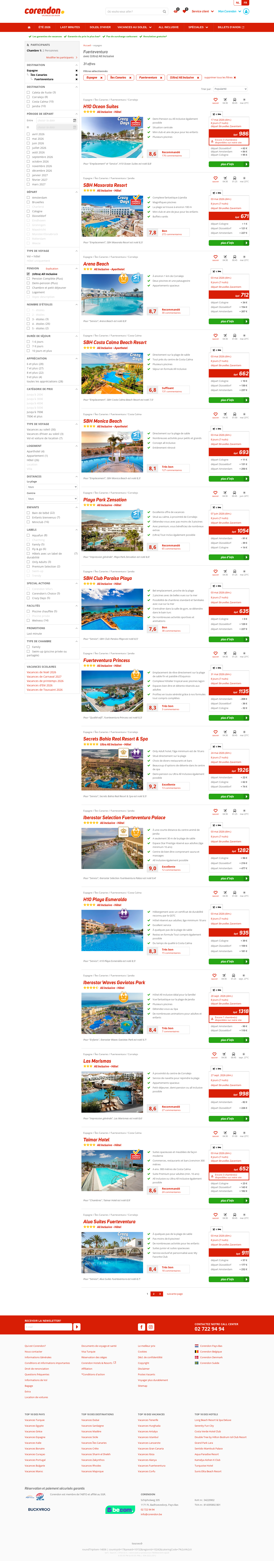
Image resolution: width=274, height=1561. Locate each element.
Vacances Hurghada (149, 1425)
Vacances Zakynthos (92, 1460)
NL (238, 2)
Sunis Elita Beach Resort (208, 1471)
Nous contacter (33, 1351)
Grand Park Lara (204, 1442)
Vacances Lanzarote (149, 1442)
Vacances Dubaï (90, 1420)
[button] (52, 65)
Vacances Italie (33, 1442)
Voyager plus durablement (153, 1380)
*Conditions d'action (93, 1374)
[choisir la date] (56, 120)
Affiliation (86, 1368)
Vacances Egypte (34, 1425)
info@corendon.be (151, 1514)
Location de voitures (36, 1397)
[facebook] (141, 1327)
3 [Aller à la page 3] (160, 1293)
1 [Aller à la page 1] (147, 1293)
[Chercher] (164, 11)
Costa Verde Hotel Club (208, 1431)
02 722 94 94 (209, 1329)
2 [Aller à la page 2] (153, 1293)
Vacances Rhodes (91, 1465)
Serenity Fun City (204, 1425)
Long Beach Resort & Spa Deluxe (213, 1420)
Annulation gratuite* (155, 36)
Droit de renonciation (37, 1368)
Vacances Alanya (147, 1460)
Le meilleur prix (146, 1346)
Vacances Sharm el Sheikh (96, 1454)
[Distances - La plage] (52, 487)
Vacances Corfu (146, 1471)
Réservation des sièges (94, 1357)
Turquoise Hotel (204, 1465)
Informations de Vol (36, 1380)
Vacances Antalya (148, 1431)
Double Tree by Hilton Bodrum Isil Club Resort (221, 1437)
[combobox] (136, 11)
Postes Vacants (146, 1374)
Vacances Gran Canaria (151, 1448)
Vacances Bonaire (35, 1448)
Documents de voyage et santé (98, 1346)
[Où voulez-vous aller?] (136, 11)
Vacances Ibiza (146, 1454)
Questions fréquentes (37, 1374)
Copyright (143, 1363)
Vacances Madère (91, 1431)
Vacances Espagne (35, 1437)
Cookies (142, 1351)
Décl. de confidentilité (150, 1357)
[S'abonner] (76, 1326)
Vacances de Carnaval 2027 (44, 676)
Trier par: (206, 89)
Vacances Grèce (33, 1431)
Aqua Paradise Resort (207, 1454)
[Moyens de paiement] (39, 1509)
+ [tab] (216, 114)
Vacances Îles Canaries (94, 1442)
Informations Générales (38, 1357)
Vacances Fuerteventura (151, 1465)
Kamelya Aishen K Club (207, 1460)
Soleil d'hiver (100, 27)
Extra (28, 1391)
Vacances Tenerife (148, 1420)
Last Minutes (70, 27)
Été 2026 (44, 27)
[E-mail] (48, 1326)
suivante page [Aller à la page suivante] (175, 1293)
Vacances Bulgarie (35, 1465)
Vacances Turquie (35, 1420)
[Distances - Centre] (52, 499)
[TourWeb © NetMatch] (137, 1543)
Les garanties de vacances (47, 36)
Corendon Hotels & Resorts (96, 1363)
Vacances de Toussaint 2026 (45, 689)
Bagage (29, 1385)
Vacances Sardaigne (92, 1425)
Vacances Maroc (34, 1471)
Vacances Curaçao (35, 1454)
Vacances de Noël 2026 (41, 672)
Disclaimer (144, 1368)
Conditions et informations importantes (47, 1363)
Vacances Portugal (35, 1460)
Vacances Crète (90, 1448)
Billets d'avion (229, 27)
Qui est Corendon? (35, 1346)
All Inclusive (169, 27)
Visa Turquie (88, 1351)
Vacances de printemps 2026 (45, 681)
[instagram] (150, 1327)
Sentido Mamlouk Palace (209, 1448)
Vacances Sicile (89, 1437)
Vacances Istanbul (148, 1437)
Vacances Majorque (92, 1471)
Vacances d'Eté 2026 (40, 685)
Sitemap (142, 1385)
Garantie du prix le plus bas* (84, 36)
